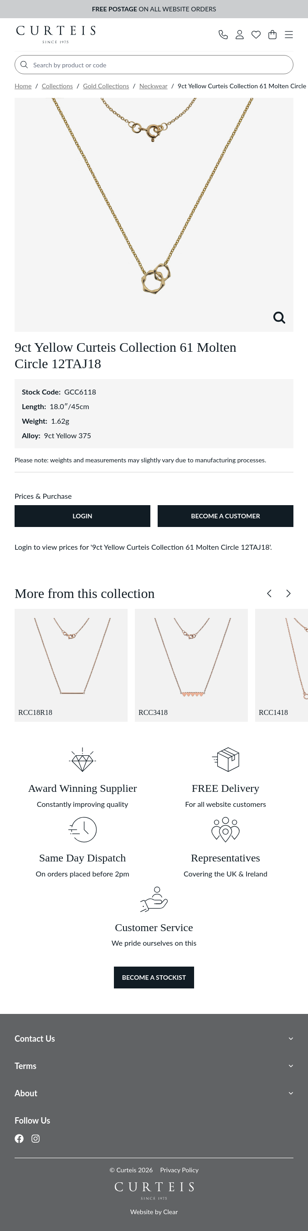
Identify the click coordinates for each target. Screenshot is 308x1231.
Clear (170, 1212)
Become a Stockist (154, 977)
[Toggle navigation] (289, 34)
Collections (57, 86)
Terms (25, 1066)
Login (82, 516)
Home (23, 86)
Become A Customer (225, 516)
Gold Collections (106, 86)
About (26, 1093)
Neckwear (153, 86)
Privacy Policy (179, 1170)
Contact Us (35, 1038)
